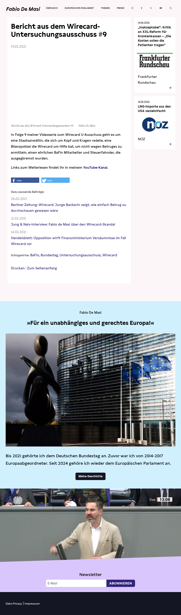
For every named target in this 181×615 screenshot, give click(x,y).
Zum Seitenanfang (42, 268)
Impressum (32, 603)
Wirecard (109, 255)
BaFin (34, 255)
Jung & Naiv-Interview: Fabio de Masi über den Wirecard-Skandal (63, 224)
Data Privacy (14, 603)
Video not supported (90, 539)
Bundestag (49, 255)
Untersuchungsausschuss (80, 255)
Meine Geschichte (90, 476)
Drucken (18, 268)
